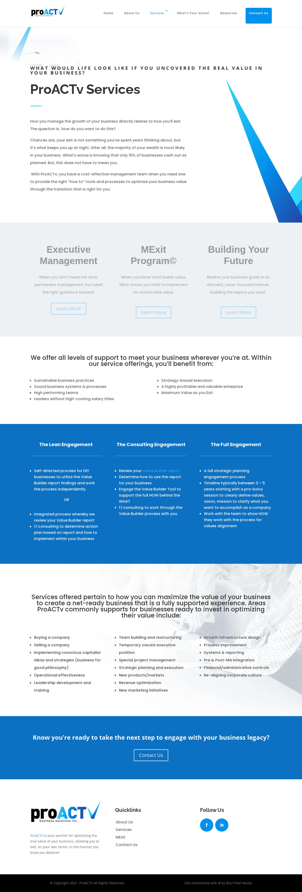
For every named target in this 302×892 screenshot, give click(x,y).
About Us (131, 13)
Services (157, 13)
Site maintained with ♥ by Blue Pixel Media (218, 883)
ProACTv (36, 835)
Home (108, 13)
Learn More (70, 308)
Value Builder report (161, 470)
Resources (228, 13)
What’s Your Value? (193, 13)
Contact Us (258, 13)
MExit (120, 837)
